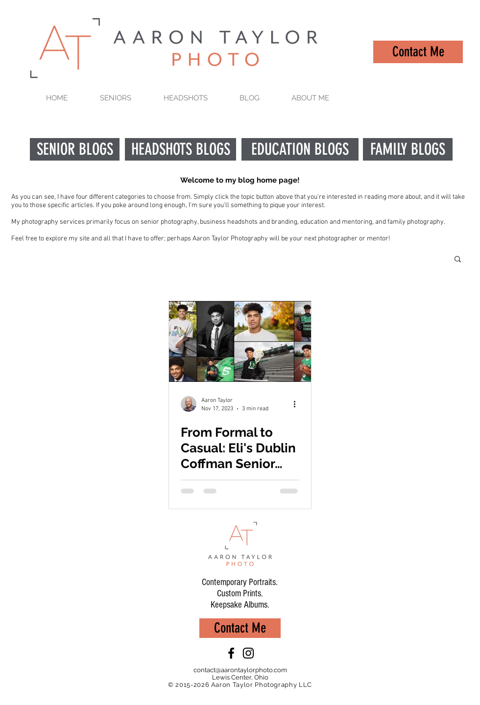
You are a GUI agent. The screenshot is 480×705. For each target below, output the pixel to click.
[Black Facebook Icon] (231, 653)
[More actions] (298, 404)
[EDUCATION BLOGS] (300, 149)
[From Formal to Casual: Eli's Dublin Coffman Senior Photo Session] (240, 341)
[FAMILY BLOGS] (408, 149)
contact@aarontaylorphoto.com (240, 670)
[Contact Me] (418, 52)
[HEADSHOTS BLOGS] (180, 149)
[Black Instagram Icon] (248, 653)
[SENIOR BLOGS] (75, 149)
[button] (457, 260)
